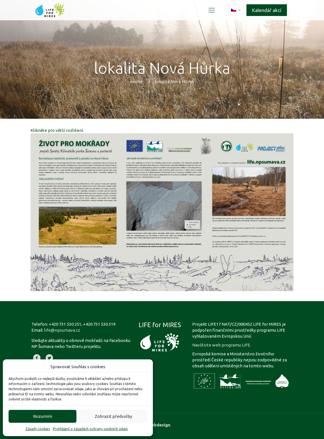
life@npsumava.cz (62, 330)
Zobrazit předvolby (113, 416)
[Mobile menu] (211, 10)
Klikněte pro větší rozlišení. (57, 130)
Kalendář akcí (266, 10)
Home (136, 81)
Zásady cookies (37, 429)
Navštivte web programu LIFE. (221, 345)
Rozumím (42, 416)
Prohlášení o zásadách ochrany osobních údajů (90, 429)
